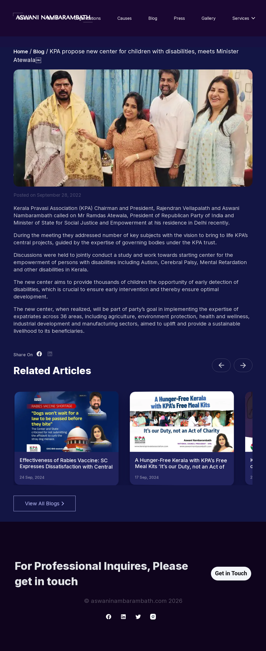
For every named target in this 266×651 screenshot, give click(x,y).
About (24, 18)
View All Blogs (44, 503)
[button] (221, 365)
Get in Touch (231, 573)
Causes (124, 18)
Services (240, 18)
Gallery (209, 18)
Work (52, 18)
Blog (152, 18)
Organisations (87, 18)
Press (179, 18)
